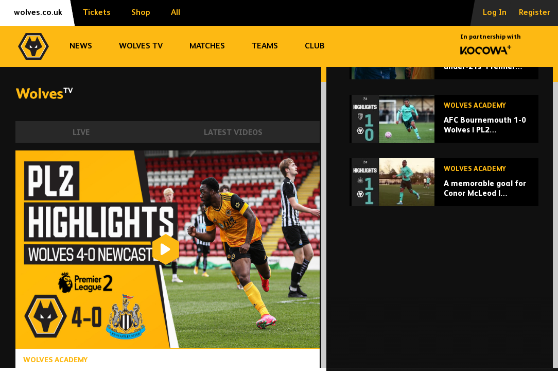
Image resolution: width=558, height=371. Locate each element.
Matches (207, 46)
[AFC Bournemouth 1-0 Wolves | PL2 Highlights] (444, 199)
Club (315, 46)
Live (81, 133)
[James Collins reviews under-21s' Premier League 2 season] (444, 136)
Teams (265, 46)
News (80, 46)
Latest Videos (233, 133)
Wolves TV (141, 46)
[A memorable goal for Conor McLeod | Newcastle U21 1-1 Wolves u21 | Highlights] (444, 262)
